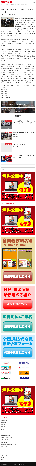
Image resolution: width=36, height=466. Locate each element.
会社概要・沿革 (4, 453)
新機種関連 (3, 422)
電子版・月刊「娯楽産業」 (7, 437)
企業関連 (3, 424)
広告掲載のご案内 (5, 442)
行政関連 (3, 426)
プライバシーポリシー (6, 457)
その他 (2, 429)
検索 (33, 169)
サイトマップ (4, 459)
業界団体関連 (12, 14)
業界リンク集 (4, 446)
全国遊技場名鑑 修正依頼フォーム (8, 444)
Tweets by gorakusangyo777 (8, 203)
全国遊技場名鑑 (4, 440)
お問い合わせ (4, 455)
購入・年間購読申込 (5, 435)
